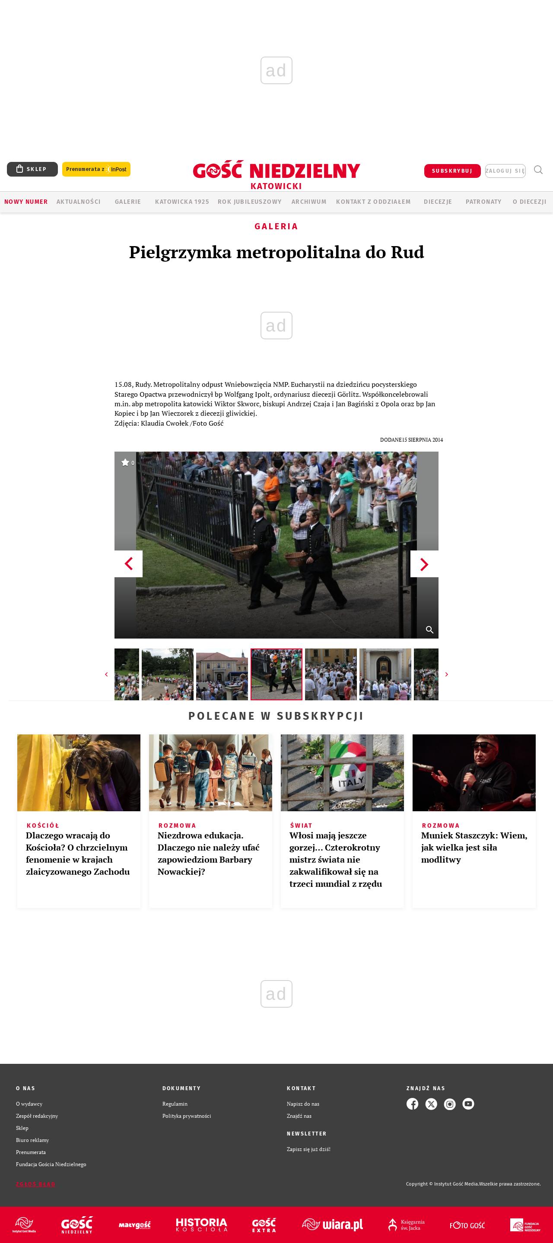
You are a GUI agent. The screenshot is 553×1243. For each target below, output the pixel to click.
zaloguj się (505, 171)
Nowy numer (26, 202)
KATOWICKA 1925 (182, 202)
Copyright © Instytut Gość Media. (442, 1184)
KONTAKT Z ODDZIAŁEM (373, 202)
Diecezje (438, 202)
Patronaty (484, 202)
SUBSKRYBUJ (452, 171)
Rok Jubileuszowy (250, 202)
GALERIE (128, 202)
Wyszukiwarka (538, 170)
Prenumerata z (96, 169)
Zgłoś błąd (36, 1184)
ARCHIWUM (309, 202)
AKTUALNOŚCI (79, 202)
